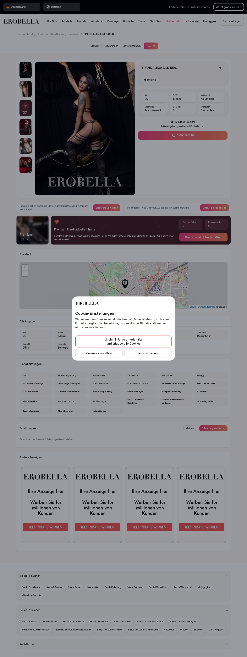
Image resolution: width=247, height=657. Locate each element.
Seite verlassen (148, 353)
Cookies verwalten (99, 353)
